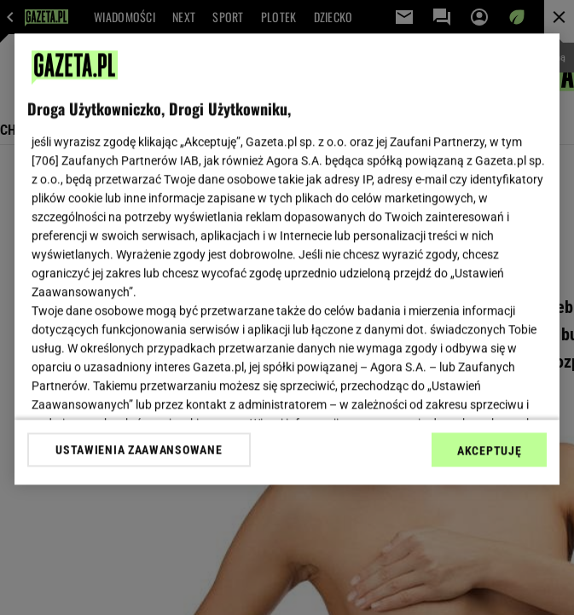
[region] (287, 258)
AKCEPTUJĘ (489, 450)
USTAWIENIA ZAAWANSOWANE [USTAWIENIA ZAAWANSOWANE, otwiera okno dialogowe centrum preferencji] (138, 449)
